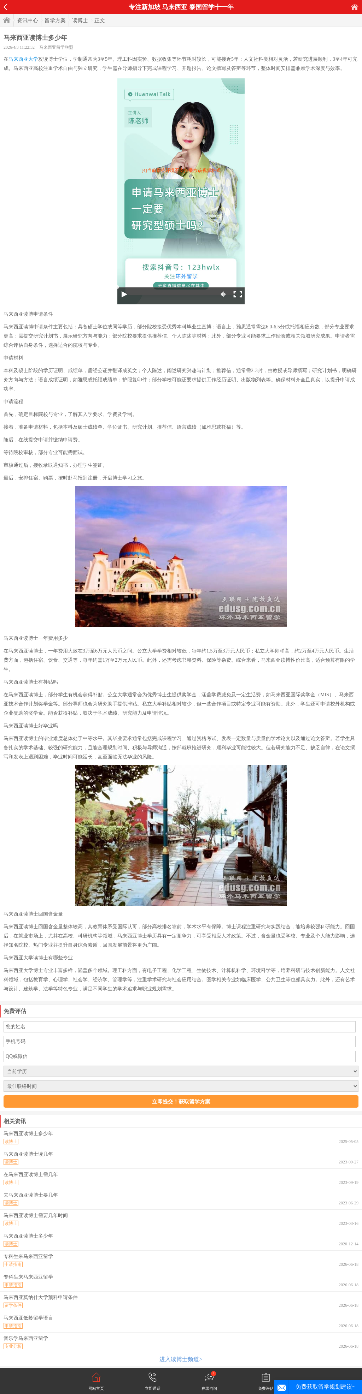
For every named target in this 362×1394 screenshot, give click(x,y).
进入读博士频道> (180, 1359)
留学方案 (55, 20)
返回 (5, 7)
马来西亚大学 (23, 59)
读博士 (80, 20)
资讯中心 (27, 20)
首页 (354, 7)
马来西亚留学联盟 (56, 47)
